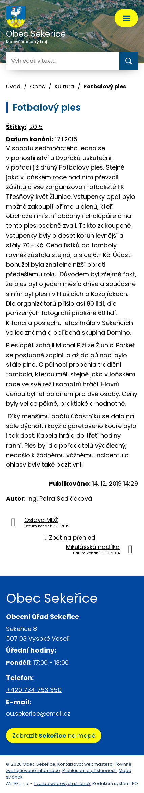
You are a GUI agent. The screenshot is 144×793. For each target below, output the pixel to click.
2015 (36, 127)
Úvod (13, 86)
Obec (37, 86)
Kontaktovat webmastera (85, 764)
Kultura (64, 86)
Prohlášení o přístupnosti (89, 770)
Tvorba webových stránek (62, 783)
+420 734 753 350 (34, 689)
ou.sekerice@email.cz (38, 713)
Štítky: (16, 127)
